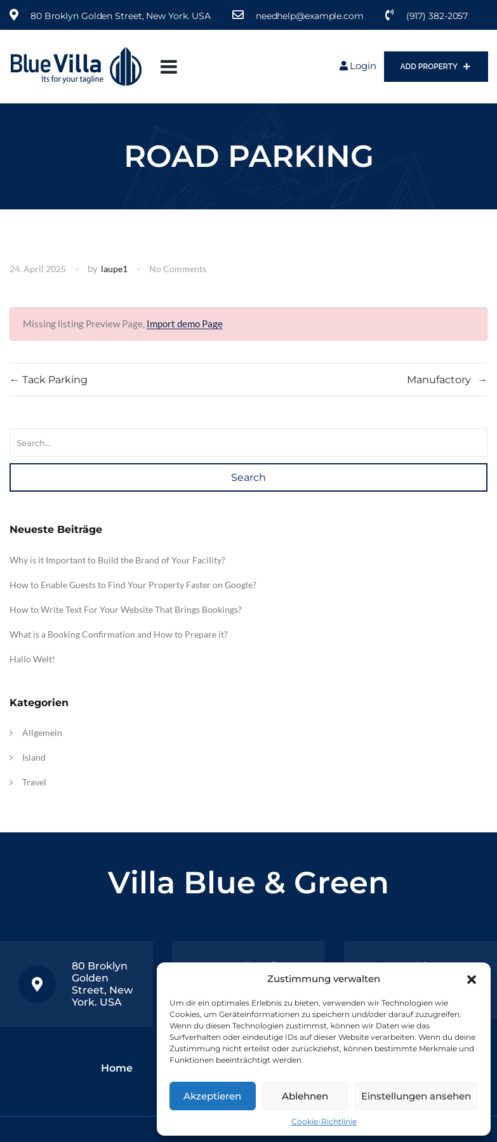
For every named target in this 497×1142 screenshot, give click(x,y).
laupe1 (114, 268)
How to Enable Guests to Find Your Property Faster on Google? (133, 584)
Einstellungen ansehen (416, 1096)
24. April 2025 (38, 268)
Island (34, 757)
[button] (471, 978)
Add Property (436, 66)
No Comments (177, 268)
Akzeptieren (212, 1096)
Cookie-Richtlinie (324, 1121)
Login (358, 66)
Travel (34, 782)
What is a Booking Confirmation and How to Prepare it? (119, 634)
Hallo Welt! (32, 658)
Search (248, 477)
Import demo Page (185, 323)
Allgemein (42, 732)
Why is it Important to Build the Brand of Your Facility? (117, 560)
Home (117, 1068)
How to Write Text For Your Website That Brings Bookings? (126, 609)
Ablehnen (305, 1096)
